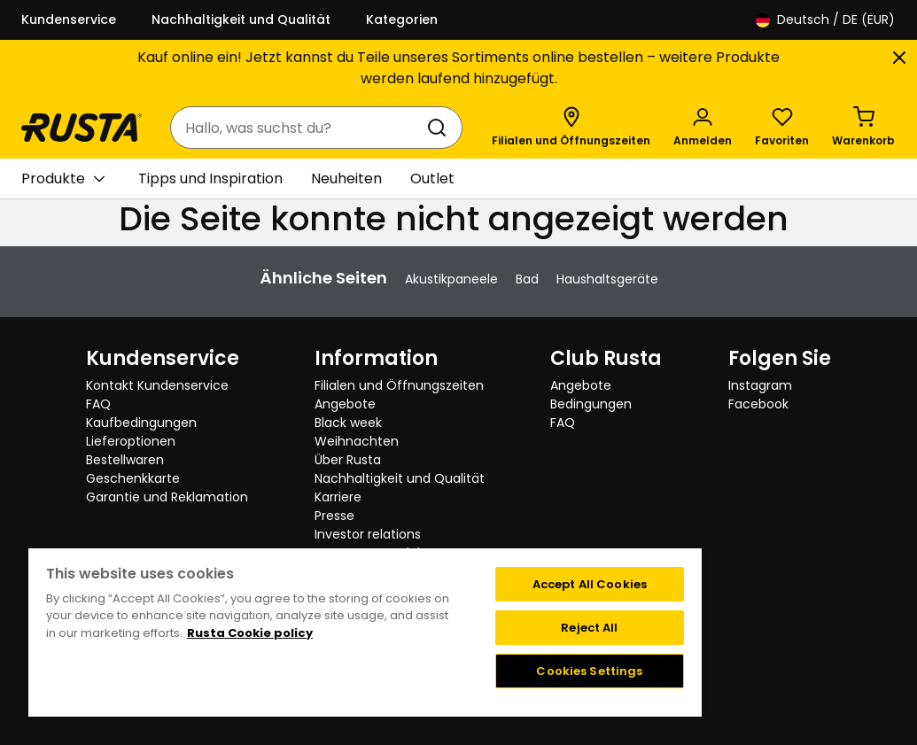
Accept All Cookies (589, 584)
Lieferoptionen (130, 441)
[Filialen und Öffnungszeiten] (571, 127)
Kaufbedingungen (141, 422)
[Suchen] (440, 127)
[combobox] (298, 127)
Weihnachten (357, 441)
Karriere (338, 497)
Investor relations (368, 534)
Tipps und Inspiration (210, 178)
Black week (348, 422)
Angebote (345, 404)
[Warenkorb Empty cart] (863, 127)
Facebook (758, 404)
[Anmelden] (702, 127)
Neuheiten (346, 178)
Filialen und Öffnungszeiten (399, 385)
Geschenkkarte (133, 478)
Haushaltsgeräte (607, 279)
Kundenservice (68, 19)
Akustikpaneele (451, 279)
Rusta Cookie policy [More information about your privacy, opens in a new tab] (250, 633)
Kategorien (402, 19)
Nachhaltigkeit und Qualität (241, 19)
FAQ (98, 404)
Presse (334, 515)
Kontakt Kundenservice (157, 385)
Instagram (760, 385)
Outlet (432, 178)
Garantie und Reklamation (167, 497)
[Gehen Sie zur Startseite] (81, 127)
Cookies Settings (589, 671)
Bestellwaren (125, 460)
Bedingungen (591, 404)
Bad (527, 279)
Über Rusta (348, 460)
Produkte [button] (63, 179)
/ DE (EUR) (825, 20)
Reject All (589, 627)
